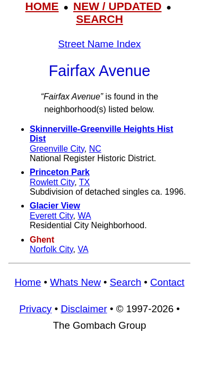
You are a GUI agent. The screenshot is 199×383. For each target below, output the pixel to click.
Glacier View (55, 205)
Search (125, 282)
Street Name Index (99, 43)
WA (84, 215)
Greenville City (57, 148)
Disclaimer (83, 308)
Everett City (51, 215)
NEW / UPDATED (117, 6)
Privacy (35, 308)
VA (82, 249)
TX (84, 182)
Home (27, 282)
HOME (42, 6)
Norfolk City (51, 249)
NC (95, 148)
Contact (167, 282)
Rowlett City (52, 182)
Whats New (75, 282)
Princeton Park (60, 172)
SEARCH (99, 19)
